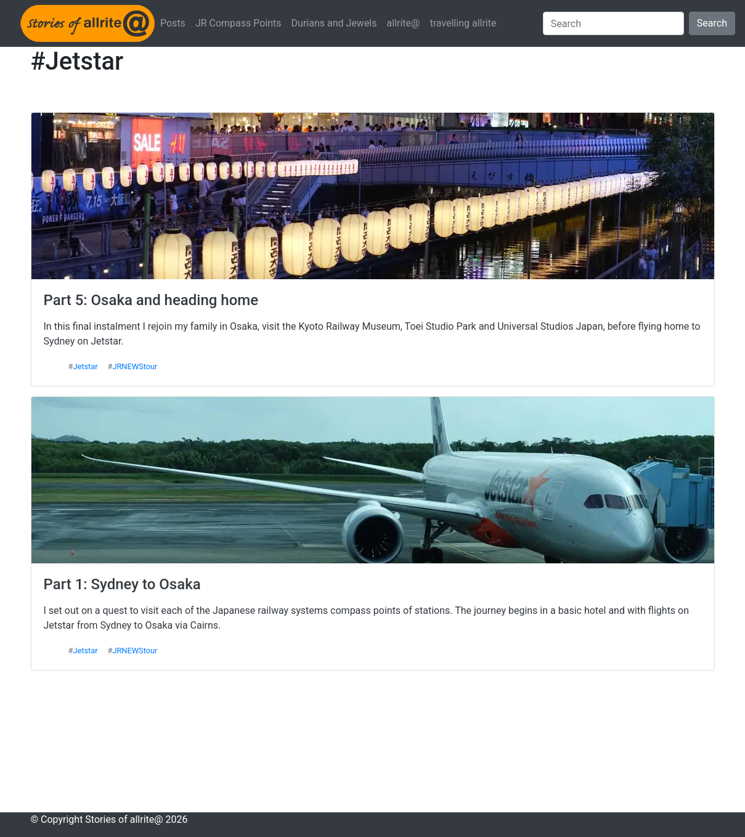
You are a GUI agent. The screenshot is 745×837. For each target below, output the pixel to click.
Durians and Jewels (334, 23)
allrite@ (403, 23)
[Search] (613, 23)
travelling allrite (462, 23)
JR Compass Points (238, 23)
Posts (172, 23)
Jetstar (85, 366)
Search (712, 23)
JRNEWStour (134, 366)
